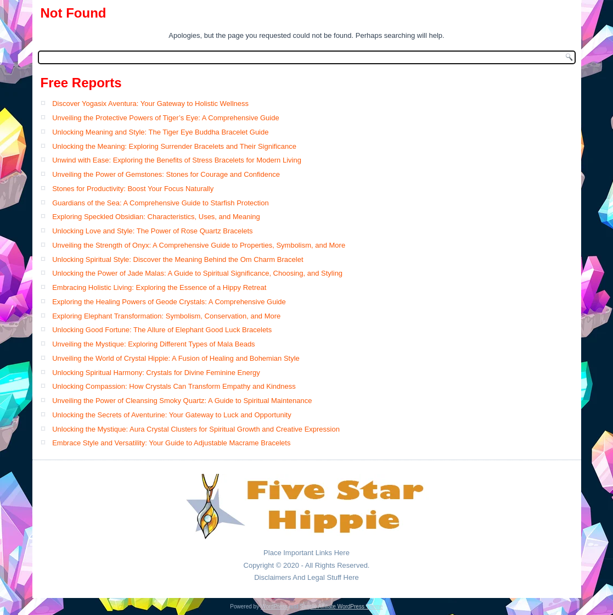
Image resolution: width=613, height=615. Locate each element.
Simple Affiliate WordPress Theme (341, 606)
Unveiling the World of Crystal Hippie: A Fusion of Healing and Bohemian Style (176, 358)
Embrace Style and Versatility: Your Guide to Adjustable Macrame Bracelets (171, 443)
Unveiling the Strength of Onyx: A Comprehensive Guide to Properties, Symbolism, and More (198, 245)
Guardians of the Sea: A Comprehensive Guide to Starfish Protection (160, 203)
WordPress (274, 606)
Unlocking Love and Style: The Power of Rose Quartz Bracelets (152, 231)
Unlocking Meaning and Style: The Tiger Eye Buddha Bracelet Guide (160, 132)
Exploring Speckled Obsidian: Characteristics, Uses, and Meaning (156, 217)
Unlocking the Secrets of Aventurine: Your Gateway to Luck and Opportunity (171, 415)
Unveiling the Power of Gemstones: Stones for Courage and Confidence (166, 174)
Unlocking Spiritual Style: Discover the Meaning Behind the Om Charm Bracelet (177, 259)
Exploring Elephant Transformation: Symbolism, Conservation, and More (166, 316)
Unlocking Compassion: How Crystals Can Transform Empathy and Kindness (174, 386)
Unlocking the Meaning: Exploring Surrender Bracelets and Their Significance (174, 146)
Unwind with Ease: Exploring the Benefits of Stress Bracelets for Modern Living (176, 160)
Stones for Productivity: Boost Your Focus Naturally (132, 189)
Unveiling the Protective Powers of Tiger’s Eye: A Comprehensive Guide (165, 118)
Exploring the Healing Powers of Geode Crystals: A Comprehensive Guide (169, 302)
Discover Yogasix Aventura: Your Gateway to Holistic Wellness (150, 103)
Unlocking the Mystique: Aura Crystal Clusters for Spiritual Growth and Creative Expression (196, 429)
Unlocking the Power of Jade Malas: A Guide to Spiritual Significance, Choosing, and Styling (197, 273)
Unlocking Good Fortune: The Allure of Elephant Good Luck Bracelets (162, 330)
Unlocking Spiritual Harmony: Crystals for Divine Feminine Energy (156, 372)
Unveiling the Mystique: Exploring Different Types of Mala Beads (153, 344)
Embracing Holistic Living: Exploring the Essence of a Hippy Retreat (159, 287)
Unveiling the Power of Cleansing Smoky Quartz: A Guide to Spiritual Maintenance (182, 400)
